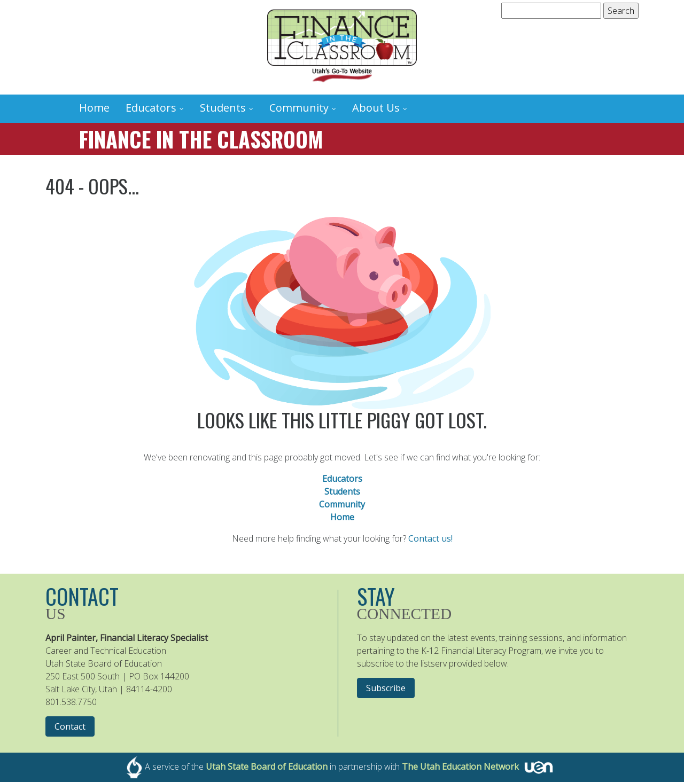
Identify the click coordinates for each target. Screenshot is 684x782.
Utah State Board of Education (267, 766)
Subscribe (386, 688)
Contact (70, 726)
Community (299, 107)
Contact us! (430, 538)
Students (223, 107)
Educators (151, 107)
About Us (376, 107)
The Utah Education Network (460, 766)
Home (94, 107)
